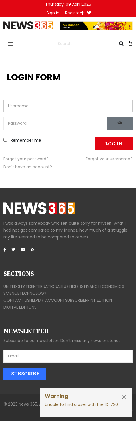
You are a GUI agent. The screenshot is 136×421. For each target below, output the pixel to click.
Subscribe (75, 300)
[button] (53, 13)
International (46, 286)
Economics (112, 286)
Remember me (22, 140)
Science (11, 293)
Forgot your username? (109, 159)
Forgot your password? (26, 159)
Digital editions (20, 307)
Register (73, 13)
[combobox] (88, 44)
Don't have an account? (27, 167)
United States (17, 286)
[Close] (123, 397)
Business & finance (80, 286)
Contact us (16, 300)
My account (51, 300)
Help (33, 300)
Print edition (98, 300)
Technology (33, 293)
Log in (114, 144)
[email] (68, 356)
